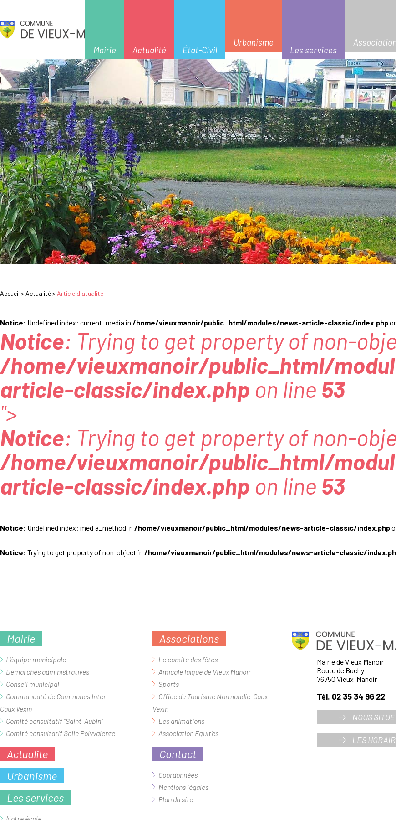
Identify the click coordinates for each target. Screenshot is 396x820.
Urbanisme (254, 42)
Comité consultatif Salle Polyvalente (60, 733)
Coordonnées (178, 774)
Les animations (181, 721)
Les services (313, 50)
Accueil (10, 293)
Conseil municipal (32, 684)
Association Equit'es (188, 733)
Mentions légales (183, 787)
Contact (177, 753)
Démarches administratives (47, 671)
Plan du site (175, 799)
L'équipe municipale (36, 659)
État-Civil (200, 50)
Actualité (149, 50)
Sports (168, 684)
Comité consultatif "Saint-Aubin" (54, 721)
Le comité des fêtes (188, 659)
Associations (189, 638)
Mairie (104, 50)
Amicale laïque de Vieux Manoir (204, 671)
